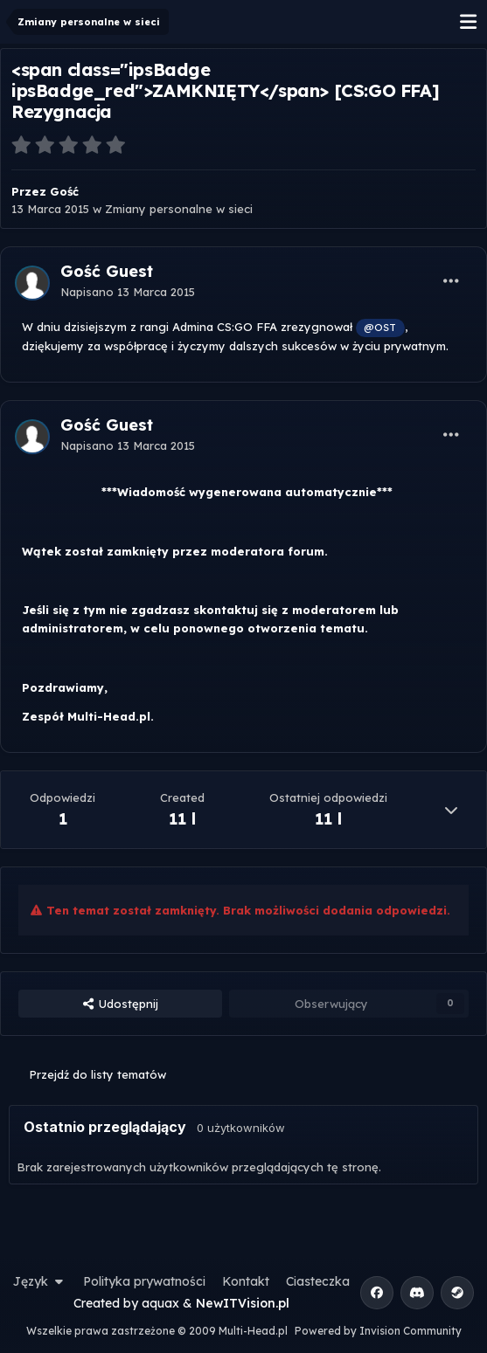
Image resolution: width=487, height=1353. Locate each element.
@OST (380, 327)
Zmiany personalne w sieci (179, 209)
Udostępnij (119, 1004)
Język (40, 1281)
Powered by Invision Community (378, 1330)
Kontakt (245, 1281)
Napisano (127, 292)
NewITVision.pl (242, 1303)
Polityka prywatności (144, 1281)
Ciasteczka (318, 1281)
